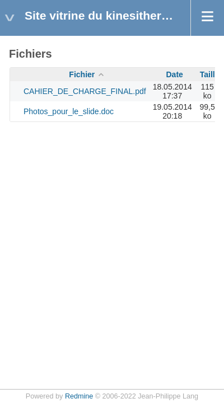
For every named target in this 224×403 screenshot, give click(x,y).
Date (174, 74)
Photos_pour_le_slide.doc (69, 111)
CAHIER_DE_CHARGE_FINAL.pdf (85, 91)
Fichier (82, 74)
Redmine (79, 396)
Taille (210, 74)
